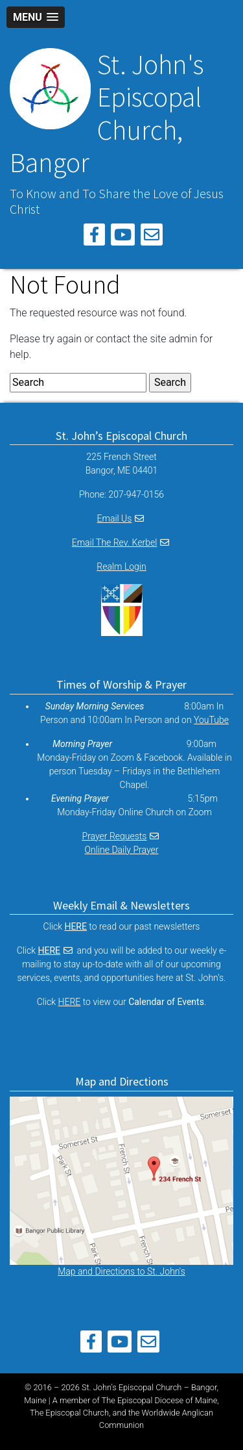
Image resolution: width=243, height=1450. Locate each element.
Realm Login (121, 566)
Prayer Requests (114, 836)
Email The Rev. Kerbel (114, 542)
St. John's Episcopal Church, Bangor (106, 113)
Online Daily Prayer (122, 850)
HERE (49, 950)
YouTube (211, 720)
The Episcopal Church (69, 1413)
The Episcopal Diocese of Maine (160, 1400)
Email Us (114, 518)
